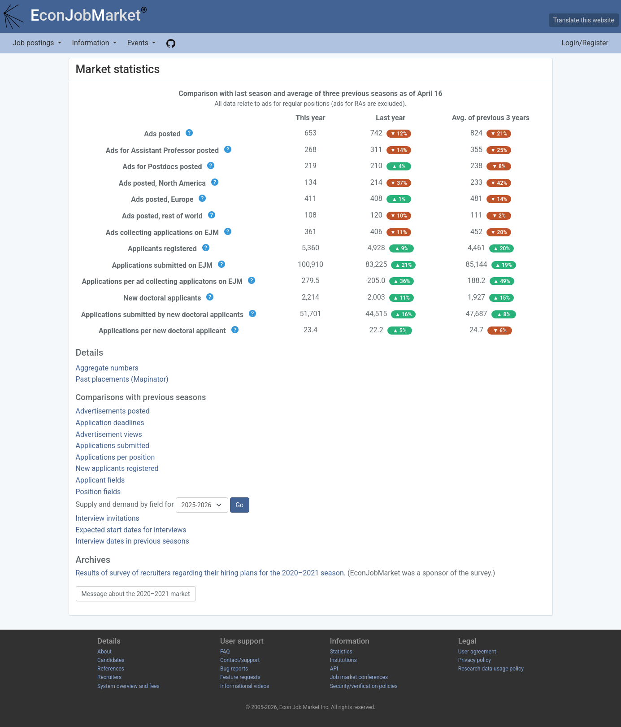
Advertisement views (109, 434)
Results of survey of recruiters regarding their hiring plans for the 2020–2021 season (210, 573)
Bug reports (234, 669)
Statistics (341, 652)
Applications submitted (113, 445)
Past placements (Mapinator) (122, 379)
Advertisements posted (113, 411)
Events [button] (138, 43)
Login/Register (584, 43)
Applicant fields (100, 480)
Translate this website (583, 20)
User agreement (477, 652)
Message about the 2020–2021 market (136, 593)
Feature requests (240, 677)
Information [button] (91, 43)
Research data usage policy (491, 669)
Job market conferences (359, 677)
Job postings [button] (34, 43)
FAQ (225, 652)
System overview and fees (128, 686)
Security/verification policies (364, 686)
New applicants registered (117, 468)
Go (240, 505)
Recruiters (109, 677)
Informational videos (244, 686)
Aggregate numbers (107, 368)
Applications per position (115, 457)
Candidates (110, 660)
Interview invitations (107, 518)
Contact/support (240, 660)
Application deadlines (110, 422)
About (104, 652)
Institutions (343, 660)
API (334, 669)
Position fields (98, 492)
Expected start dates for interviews (131, 530)
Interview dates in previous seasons (132, 541)
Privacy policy (474, 660)
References (110, 669)
